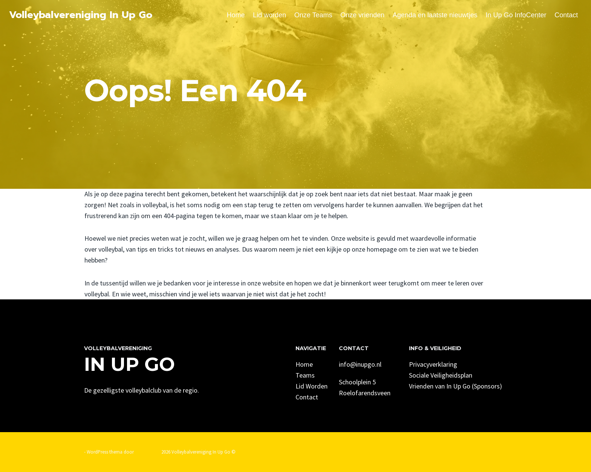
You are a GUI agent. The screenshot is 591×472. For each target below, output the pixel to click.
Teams (305, 375)
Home (236, 15)
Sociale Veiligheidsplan (440, 375)
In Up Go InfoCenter (515, 15)
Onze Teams (313, 15)
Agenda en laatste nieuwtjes (435, 15)
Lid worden (269, 15)
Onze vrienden (362, 15)
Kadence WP (147, 452)
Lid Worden (312, 386)
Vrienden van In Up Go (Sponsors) (455, 386)
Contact (566, 15)
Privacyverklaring (433, 364)
